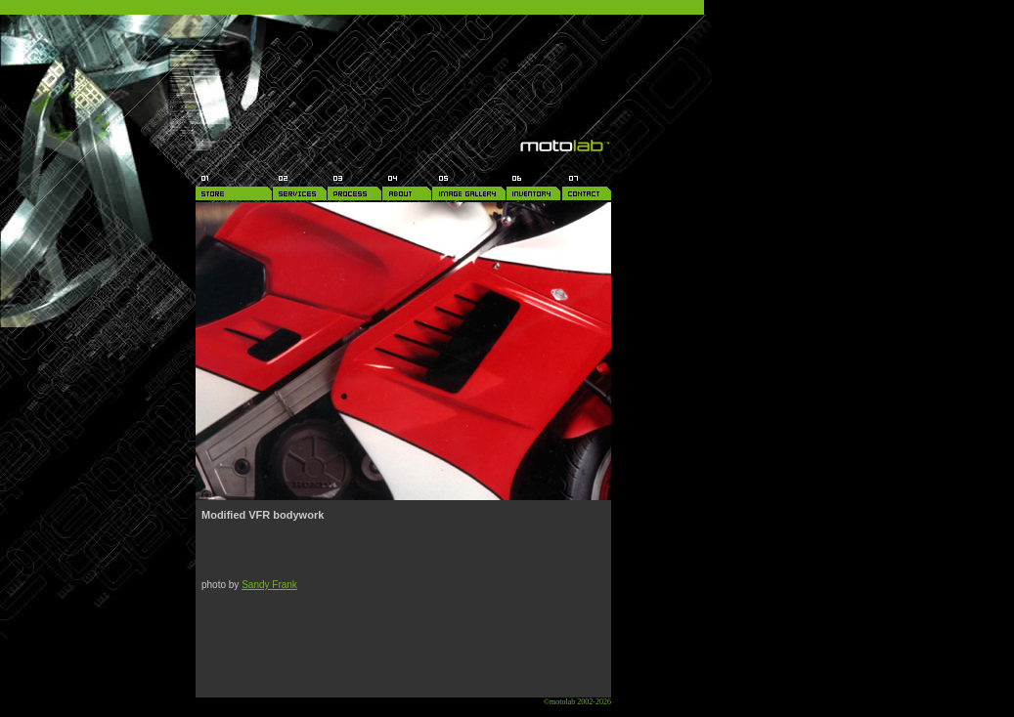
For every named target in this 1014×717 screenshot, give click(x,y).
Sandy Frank (269, 584)
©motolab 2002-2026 (577, 701)
